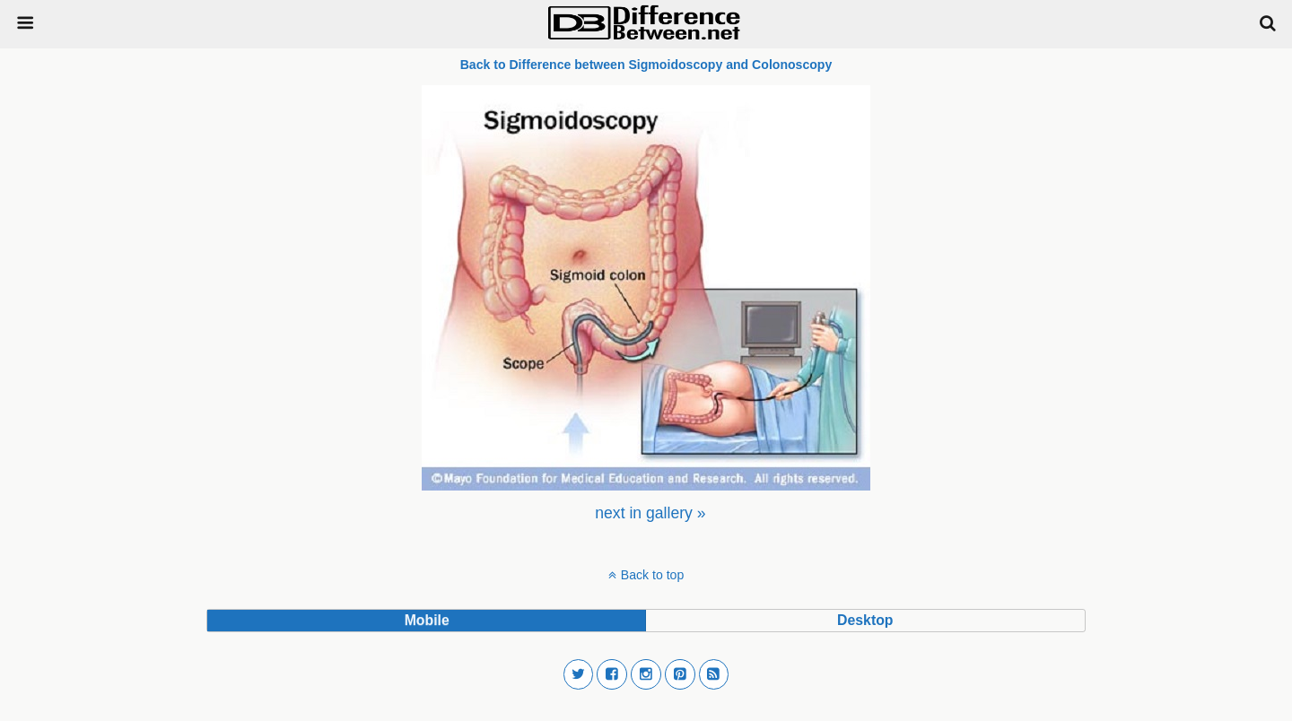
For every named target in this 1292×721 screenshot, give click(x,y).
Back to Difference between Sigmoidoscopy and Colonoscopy (646, 64)
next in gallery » (650, 513)
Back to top (652, 575)
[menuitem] (650, 513)
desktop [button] (865, 620)
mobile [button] (427, 620)
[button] (578, 674)
